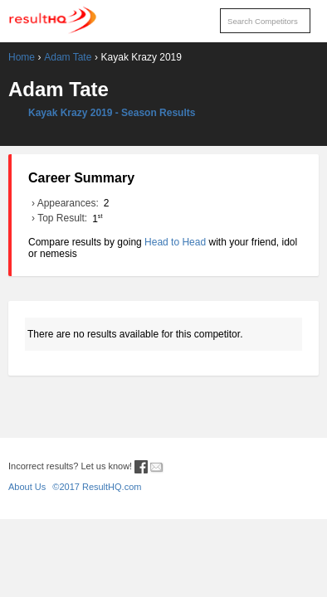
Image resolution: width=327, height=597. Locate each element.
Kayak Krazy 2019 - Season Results (111, 113)
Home (21, 57)
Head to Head (175, 242)
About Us (27, 487)
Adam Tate (67, 57)
